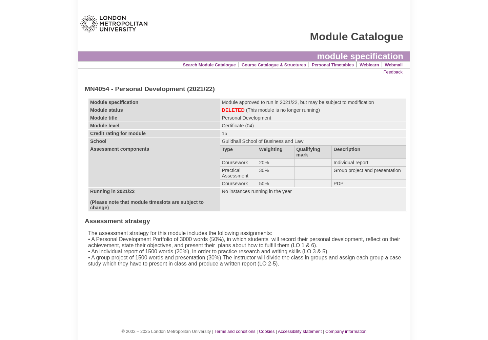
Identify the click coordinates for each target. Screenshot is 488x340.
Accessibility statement (300, 331)
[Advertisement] (247, 290)
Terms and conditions (235, 331)
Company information (346, 331)
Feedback (393, 72)
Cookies (266, 331)
